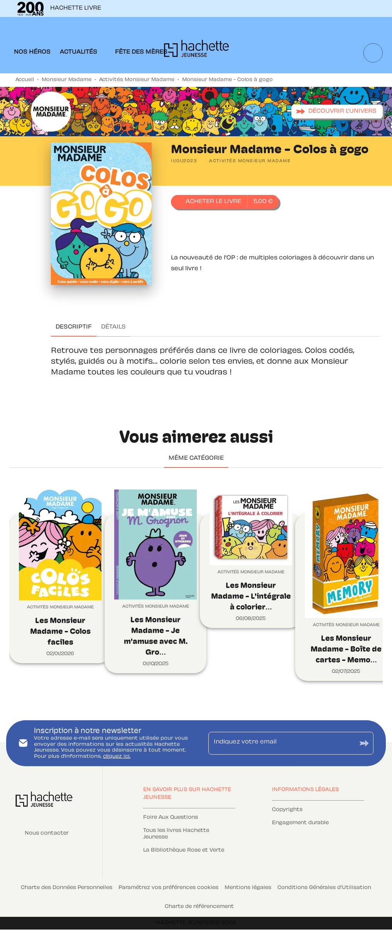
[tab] (32, 52)
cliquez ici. (116, 756)
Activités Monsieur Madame (136, 80)
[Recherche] (373, 53)
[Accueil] (196, 50)
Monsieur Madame (66, 80)
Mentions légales (248, 888)
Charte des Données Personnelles (66, 888)
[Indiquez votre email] (281, 743)
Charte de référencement (199, 906)
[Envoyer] (364, 743)
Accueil (24, 80)
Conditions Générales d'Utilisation (324, 888)
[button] (337, 112)
